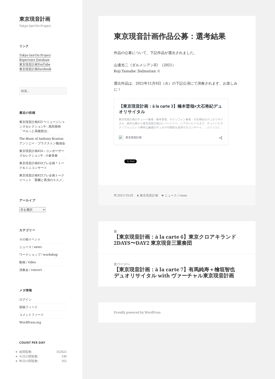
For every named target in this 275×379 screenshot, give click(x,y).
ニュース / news (30, 247)
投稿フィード (28, 307)
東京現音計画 (34, 18)
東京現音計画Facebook (35, 69)
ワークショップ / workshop (38, 254)
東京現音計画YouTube (34, 64)
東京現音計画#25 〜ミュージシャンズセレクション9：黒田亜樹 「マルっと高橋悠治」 (42, 126)
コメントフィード (31, 315)
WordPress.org (30, 322)
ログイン (25, 299)
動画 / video (27, 262)
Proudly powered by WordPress (137, 312)
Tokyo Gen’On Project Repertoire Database (35, 57)
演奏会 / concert (30, 270)
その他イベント (30, 239)
